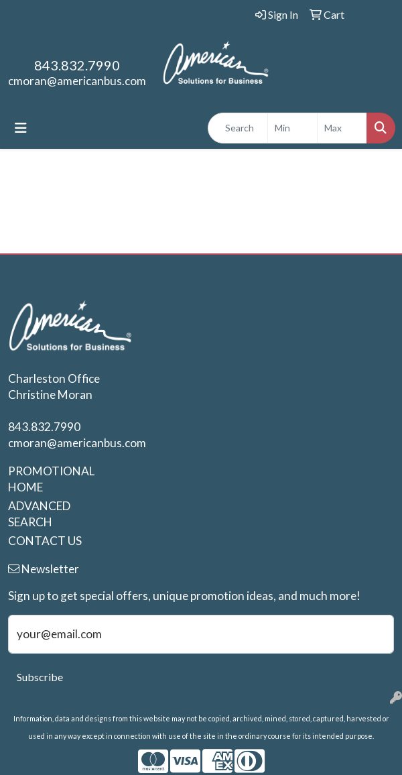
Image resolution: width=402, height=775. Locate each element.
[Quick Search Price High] (342, 128)
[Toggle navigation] (21, 127)
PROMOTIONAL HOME (50, 479)
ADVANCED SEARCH (39, 514)
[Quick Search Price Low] (292, 128)
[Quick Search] (238, 128)
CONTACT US (45, 541)
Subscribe (40, 676)
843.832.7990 (77, 65)
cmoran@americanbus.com (77, 81)
